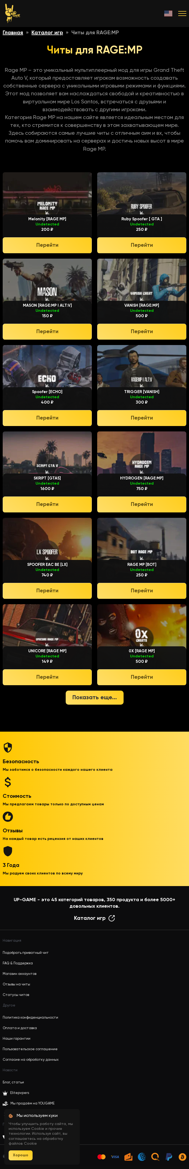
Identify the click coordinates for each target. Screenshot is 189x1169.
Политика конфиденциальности (30, 1017)
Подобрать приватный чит (26, 953)
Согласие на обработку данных (31, 1060)
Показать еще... (94, 698)
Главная (13, 33)
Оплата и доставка (20, 1028)
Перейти (47, 245)
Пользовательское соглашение (30, 1049)
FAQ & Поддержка (18, 963)
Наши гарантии (16, 1038)
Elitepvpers (16, 1093)
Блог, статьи (13, 1082)
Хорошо (20, 1155)
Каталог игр (47, 33)
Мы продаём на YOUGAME (32, 1103)
